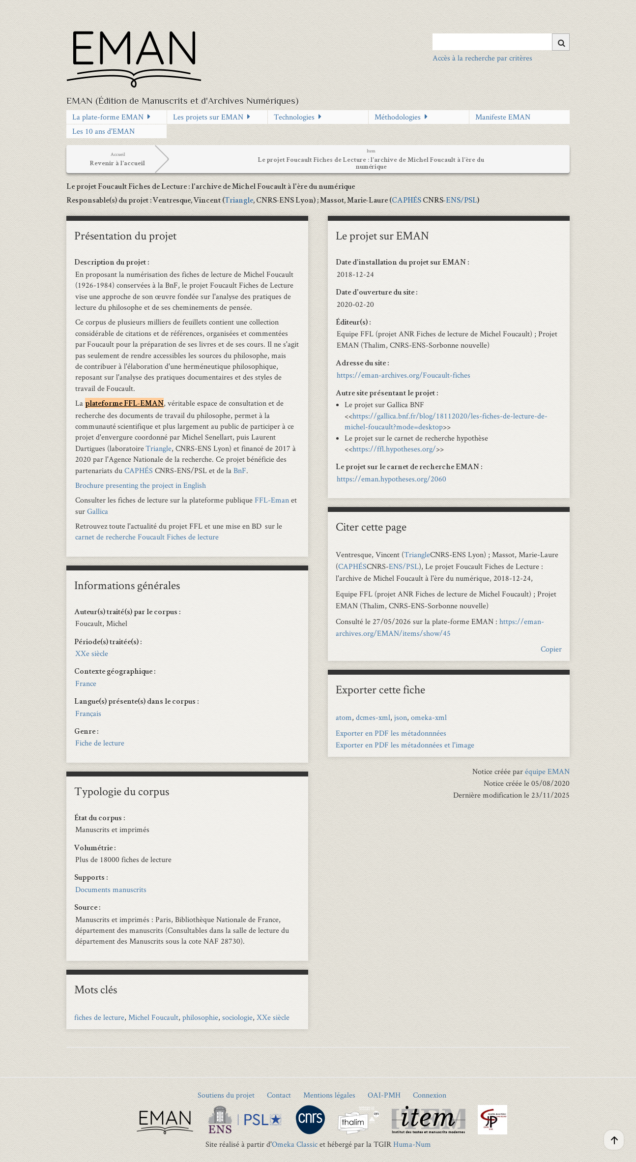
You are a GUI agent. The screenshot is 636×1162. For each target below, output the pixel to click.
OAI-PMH (384, 1095)
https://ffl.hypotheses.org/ (394, 449)
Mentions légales (329, 1095)
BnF (239, 470)
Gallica (97, 511)
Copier (551, 649)
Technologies (294, 117)
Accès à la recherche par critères (482, 58)
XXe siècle (91, 653)
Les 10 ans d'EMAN (103, 131)
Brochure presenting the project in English (140, 485)
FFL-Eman (272, 500)
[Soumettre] (561, 42)
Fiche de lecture (99, 743)
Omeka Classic (295, 1144)
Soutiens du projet (226, 1095)
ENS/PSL (461, 201)
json (400, 717)
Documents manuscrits (110, 889)
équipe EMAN (547, 771)
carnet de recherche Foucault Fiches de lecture (147, 537)
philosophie (200, 1017)
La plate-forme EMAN (108, 117)
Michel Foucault (153, 1017)
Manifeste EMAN (502, 117)
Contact (279, 1095)
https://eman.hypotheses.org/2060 (391, 479)
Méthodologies (398, 117)
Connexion (429, 1095)
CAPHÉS (406, 201)
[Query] (501, 41)
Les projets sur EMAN (208, 117)
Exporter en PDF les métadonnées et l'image (405, 745)
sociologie (237, 1017)
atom (344, 717)
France (85, 683)
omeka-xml (429, 717)
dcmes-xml (373, 717)
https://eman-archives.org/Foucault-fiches (403, 375)
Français (88, 713)
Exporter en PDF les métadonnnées (391, 733)
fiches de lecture (99, 1017)
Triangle (239, 201)
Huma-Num (412, 1144)
